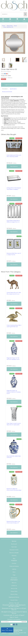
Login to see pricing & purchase (14, 84)
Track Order (14, 547)
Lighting (14, 569)
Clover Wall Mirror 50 (8, 27)
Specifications (13, 88)
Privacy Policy (14, 591)
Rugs (14, 575)
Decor (15, 25)
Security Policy (14, 600)
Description (5, 88)
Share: (4, 73)
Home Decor (14, 577)
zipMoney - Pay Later (14, 603)
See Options (14, 166)
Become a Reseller (14, 552)
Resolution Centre (14, 549)
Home (3, 25)
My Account (14, 544)
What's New (10, 25)
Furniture (14, 563)
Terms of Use (14, 588)
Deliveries (14, 555)
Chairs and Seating (14, 566)
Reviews (7, 91)
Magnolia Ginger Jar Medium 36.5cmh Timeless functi (14, 392)
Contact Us (14, 585)
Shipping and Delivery (14, 597)
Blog (14, 558)
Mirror (14, 572)
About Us (14, 582)
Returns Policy (14, 594)
